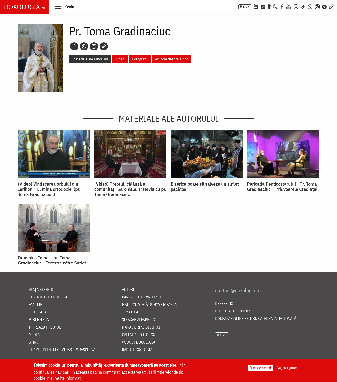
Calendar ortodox (138, 335)
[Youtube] (289, 6)
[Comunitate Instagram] (317, 6)
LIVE (246, 6)
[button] (64, 6)
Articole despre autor (171, 59)
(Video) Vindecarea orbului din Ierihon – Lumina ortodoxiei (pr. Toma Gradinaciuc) (49, 189)
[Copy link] (104, 46)
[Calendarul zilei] (263, 6)
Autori (128, 289)
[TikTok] (303, 6)
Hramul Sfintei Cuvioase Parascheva (62, 350)
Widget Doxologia (138, 342)
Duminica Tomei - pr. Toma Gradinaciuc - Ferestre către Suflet (52, 260)
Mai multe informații (65, 378)
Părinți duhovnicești (141, 297)
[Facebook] (282, 6)
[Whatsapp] (84, 46)
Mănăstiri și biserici (141, 327)
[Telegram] (325, 6)
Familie (35, 305)
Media (34, 335)
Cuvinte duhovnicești (49, 297)
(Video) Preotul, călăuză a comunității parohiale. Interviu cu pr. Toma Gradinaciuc (130, 189)
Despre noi (225, 303)
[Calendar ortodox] (256, 6)
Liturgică (38, 312)
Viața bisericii (42, 289)
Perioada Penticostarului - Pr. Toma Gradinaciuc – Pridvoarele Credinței (282, 186)
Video (120, 59)
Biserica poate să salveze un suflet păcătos (205, 186)
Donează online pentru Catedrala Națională (255, 318)
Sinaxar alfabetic (138, 320)
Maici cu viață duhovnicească (149, 305)
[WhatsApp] (310, 6)
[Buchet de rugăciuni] (269, 6)
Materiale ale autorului (90, 59)
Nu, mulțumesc (288, 367)
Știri (33, 342)
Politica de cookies (233, 311)
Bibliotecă (39, 320)
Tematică (130, 312)
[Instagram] (296, 6)
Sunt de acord (260, 367)
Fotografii (139, 59)
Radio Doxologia (137, 350)
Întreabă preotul (45, 327)
